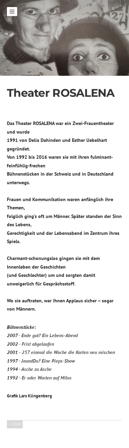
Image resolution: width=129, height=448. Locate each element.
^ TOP (15, 424)
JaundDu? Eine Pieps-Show (48, 361)
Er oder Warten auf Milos (47, 378)
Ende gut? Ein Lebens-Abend (49, 335)
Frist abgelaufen (38, 344)
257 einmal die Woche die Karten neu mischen (68, 352)
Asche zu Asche (36, 369)
